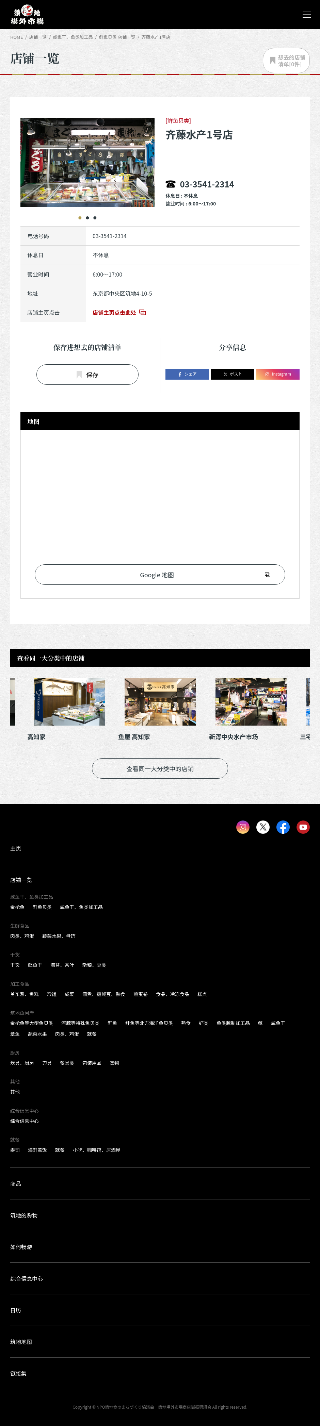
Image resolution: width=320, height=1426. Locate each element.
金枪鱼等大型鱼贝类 (31, 1022)
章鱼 (15, 1033)
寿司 (15, 1149)
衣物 (114, 1062)
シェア (187, 374)
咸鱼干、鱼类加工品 (81, 906)
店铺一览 (38, 37)
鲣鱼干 (35, 964)
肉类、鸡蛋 (22, 935)
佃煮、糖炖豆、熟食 (103, 994)
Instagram (278, 374)
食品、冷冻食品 (172, 994)
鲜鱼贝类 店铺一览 (117, 37)
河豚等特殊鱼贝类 (80, 1022)
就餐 (92, 1033)
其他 (15, 1091)
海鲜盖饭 (37, 1149)
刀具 (47, 1062)
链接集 (18, 1373)
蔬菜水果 (37, 1033)
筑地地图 (21, 1342)
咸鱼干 (278, 1022)
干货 (15, 964)
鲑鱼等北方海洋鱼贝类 (149, 1022)
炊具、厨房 (22, 1062)
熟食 (186, 1022)
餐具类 (67, 1062)
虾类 (203, 1022)
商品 (15, 1183)
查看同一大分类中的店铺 (160, 768)
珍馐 (52, 994)
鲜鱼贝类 (42, 906)
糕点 (202, 994)
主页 (15, 848)
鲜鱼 (112, 1022)
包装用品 (91, 1062)
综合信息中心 (24, 1120)
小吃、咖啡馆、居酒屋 (97, 1149)
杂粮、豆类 (94, 964)
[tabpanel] (81, 157)
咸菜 (69, 994)
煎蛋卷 (140, 994)
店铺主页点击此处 (114, 312)
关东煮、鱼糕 (24, 994)
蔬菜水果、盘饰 (59, 935)
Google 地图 (157, 574)
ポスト (232, 374)
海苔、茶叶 (62, 964)
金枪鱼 (17, 906)
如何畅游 (21, 1247)
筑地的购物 (23, 1215)
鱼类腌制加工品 (233, 1022)
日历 (15, 1310)
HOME (16, 37)
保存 (87, 374)
